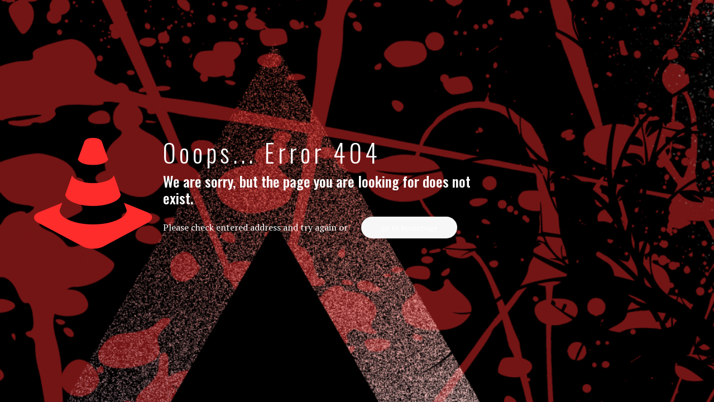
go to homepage (409, 227)
